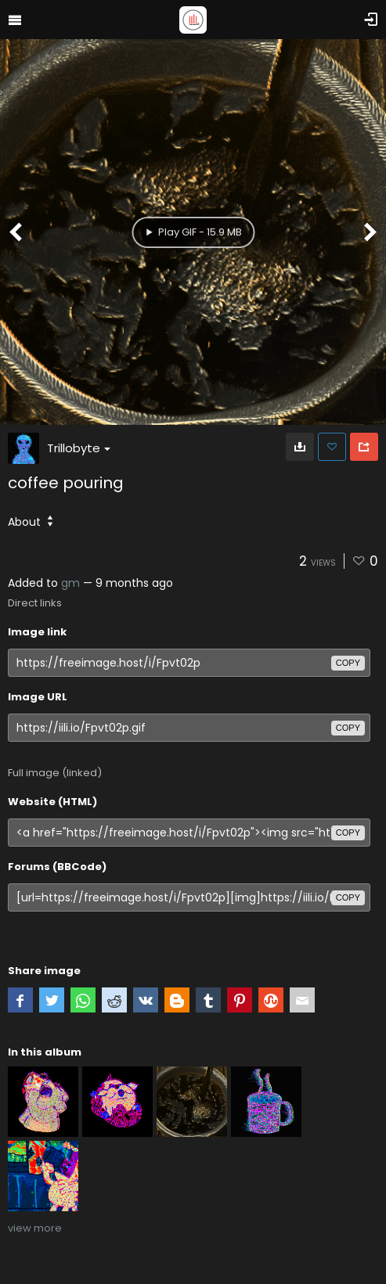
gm (70, 583)
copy (348, 662)
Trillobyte (78, 448)
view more (35, 1228)
